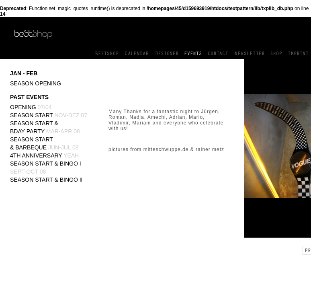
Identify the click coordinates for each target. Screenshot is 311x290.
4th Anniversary (44, 155)
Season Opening (35, 83)
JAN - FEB (23, 73)
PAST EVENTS (29, 97)
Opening (31, 107)
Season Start (48, 115)
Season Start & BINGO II (46, 179)
